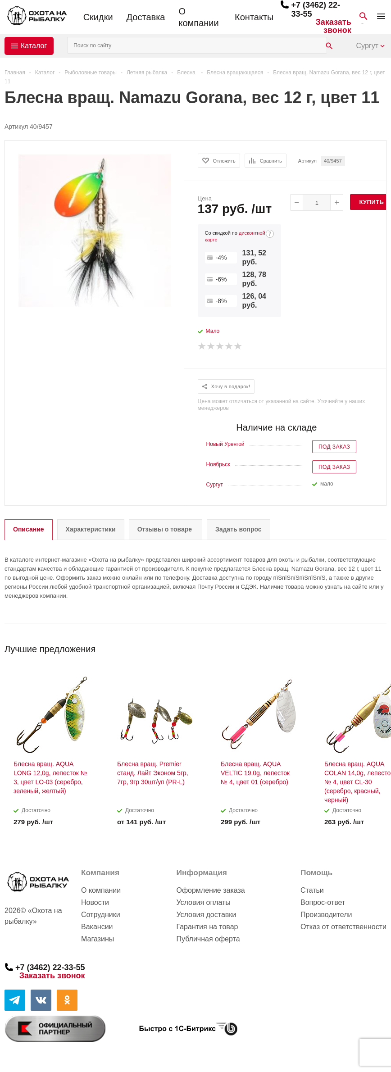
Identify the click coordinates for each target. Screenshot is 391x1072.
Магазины (97, 939)
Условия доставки (206, 914)
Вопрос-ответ (322, 902)
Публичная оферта (208, 939)
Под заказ (334, 447)
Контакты (254, 17)
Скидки (98, 17)
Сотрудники (100, 914)
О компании (198, 17)
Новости (95, 902)
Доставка (146, 17)
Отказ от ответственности (343, 927)
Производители (326, 914)
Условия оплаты (203, 902)
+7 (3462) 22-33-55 (50, 967)
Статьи (312, 890)
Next (379, 646)
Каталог (34, 46)
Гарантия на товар (207, 927)
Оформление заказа (210, 890)
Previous (364, 646)
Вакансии (97, 927)
